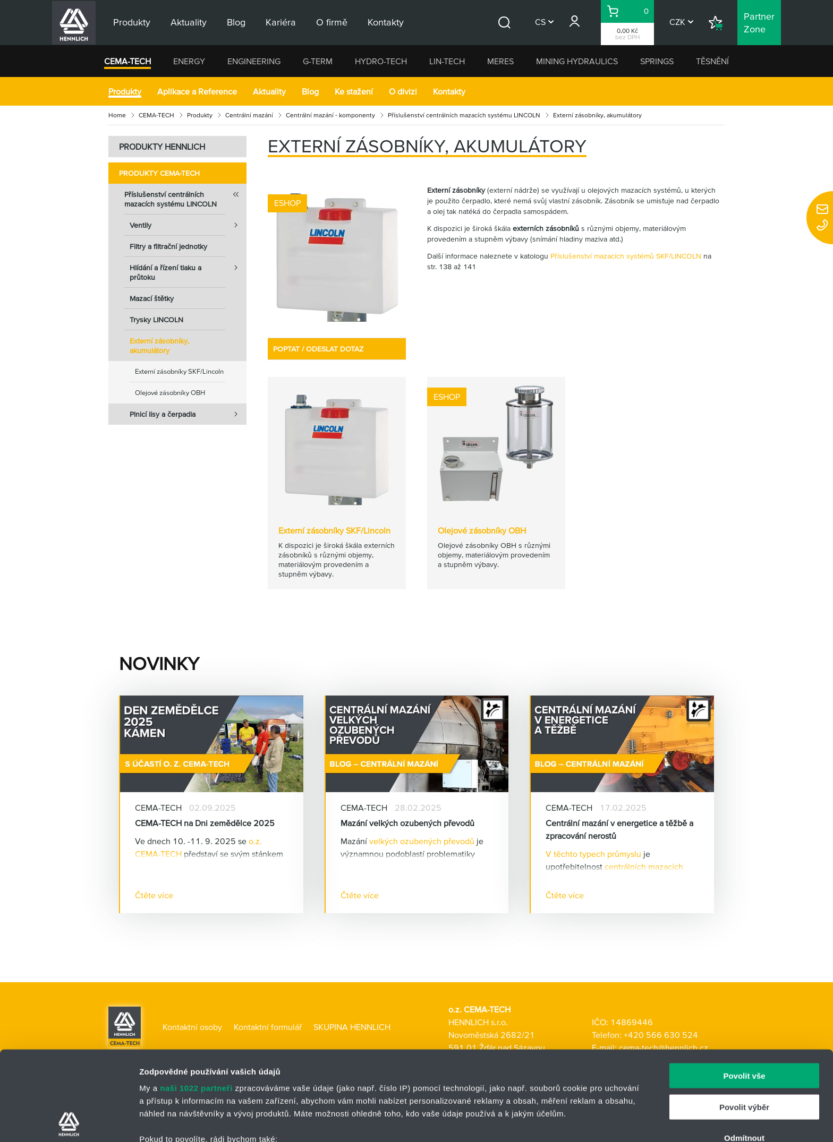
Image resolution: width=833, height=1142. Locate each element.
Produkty (124, 91)
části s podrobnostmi (499, 1091)
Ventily (188, 225)
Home (117, 114)
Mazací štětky (152, 298)
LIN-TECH (447, 61)
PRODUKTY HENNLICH (162, 146)
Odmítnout (744, 1048)
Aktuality (269, 91)
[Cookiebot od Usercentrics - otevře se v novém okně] (68, 1121)
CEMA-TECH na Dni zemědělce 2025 (205, 823)
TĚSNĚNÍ (712, 61)
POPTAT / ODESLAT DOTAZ (318, 349)
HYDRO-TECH (381, 61)
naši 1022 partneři (196, 998)
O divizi (403, 91)
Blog (310, 91)
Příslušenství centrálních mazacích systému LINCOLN (464, 114)
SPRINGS (657, 61)
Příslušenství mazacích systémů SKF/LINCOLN (625, 256)
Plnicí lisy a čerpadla (188, 414)
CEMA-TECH (127, 61)
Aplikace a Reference (197, 91)
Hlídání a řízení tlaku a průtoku (188, 269)
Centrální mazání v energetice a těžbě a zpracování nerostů (619, 829)
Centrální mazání (249, 114)
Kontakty (449, 91)
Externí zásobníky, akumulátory (159, 346)
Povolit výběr (744, 1017)
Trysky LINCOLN (156, 319)
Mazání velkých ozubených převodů (407, 823)
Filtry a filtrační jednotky (168, 246)
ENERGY (189, 61)
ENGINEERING (253, 61)
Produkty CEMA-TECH (159, 173)
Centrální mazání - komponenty (330, 114)
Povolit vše (744, 986)
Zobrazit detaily (561, 1121)
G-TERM (318, 61)
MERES (500, 61)
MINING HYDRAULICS (577, 61)
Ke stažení (354, 91)
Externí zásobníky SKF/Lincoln (179, 371)
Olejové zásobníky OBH (170, 393)
